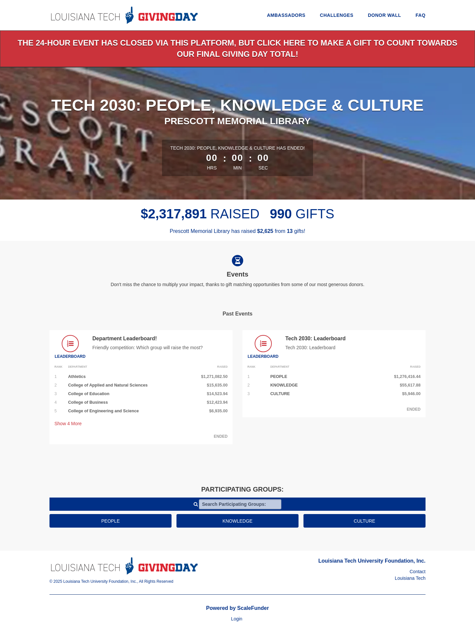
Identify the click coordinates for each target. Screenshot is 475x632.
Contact (418, 571)
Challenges (336, 15)
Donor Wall (384, 15)
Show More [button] (68, 423)
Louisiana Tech (410, 578)
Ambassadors (286, 15)
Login (236, 618)
